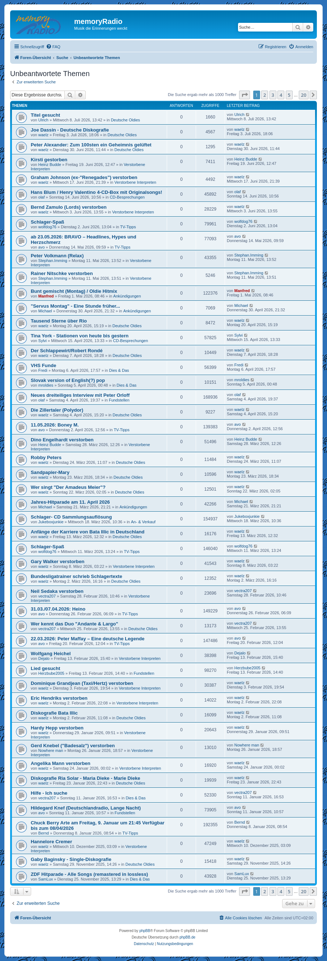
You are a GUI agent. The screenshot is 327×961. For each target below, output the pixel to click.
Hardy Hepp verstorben (57, 728)
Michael (45, 311)
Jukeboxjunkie (51, 522)
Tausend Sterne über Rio (59, 321)
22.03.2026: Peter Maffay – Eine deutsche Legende (87, 638)
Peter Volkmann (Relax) (57, 255)
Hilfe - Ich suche (49, 793)
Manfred (46, 296)
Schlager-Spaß (47, 222)
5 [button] (289, 95)
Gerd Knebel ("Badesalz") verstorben (73, 745)
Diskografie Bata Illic (54, 713)
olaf (41, 197)
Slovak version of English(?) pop (68, 380)
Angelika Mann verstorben (60, 763)
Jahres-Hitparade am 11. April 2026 (70, 502)
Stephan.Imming (52, 260)
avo (41, 247)
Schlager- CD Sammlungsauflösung (71, 517)
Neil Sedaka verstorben (57, 591)
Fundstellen (119, 400)
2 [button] (264, 95)
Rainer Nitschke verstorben (62, 273)
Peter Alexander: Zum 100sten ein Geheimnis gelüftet (91, 144)
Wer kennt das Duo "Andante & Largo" (74, 624)
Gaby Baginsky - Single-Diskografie (71, 859)
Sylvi (42, 340)
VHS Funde (43, 365)
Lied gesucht (45, 668)
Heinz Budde (49, 164)
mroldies (46, 385)
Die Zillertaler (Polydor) (57, 410)
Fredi (42, 370)
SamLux (45, 879)
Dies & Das (119, 370)
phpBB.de (187, 937)
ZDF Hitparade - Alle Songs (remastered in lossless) (89, 874)
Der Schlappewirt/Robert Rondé (67, 350)
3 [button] (273, 95)
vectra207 (47, 596)
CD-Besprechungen (127, 197)
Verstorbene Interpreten (135, 182)
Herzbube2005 (51, 673)
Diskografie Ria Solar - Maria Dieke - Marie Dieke (85, 778)
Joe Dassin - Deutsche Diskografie (70, 130)
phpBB (144, 931)
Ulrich (43, 120)
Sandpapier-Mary (50, 472)
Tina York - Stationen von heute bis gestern (79, 335)
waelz (43, 135)
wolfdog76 (47, 227)
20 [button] (303, 95)
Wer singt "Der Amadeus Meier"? (68, 487)
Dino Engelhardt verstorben (62, 439)
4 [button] (281, 95)
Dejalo (44, 658)
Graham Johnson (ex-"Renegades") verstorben (84, 177)
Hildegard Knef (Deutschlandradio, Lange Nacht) (86, 808)
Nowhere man (50, 750)
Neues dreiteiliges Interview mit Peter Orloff (80, 395)
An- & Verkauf (143, 522)
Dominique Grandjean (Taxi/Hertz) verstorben (82, 683)
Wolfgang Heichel (51, 653)
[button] (244, 95)
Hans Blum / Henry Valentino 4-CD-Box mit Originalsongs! (96, 192)
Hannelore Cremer (51, 841)
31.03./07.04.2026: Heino (58, 609)
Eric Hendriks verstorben (59, 698)
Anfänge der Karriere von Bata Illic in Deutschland (87, 531)
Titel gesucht (45, 115)
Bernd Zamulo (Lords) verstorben (69, 207)
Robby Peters (46, 457)
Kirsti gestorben (49, 159)
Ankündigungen (127, 296)
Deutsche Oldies (125, 120)
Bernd (43, 833)
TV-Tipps (128, 227)
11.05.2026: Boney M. (55, 425)
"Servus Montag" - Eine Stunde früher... (75, 306)
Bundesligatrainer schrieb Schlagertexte (76, 576)
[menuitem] (53, 46)
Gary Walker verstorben (57, 561)
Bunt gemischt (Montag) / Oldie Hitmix (74, 291)
